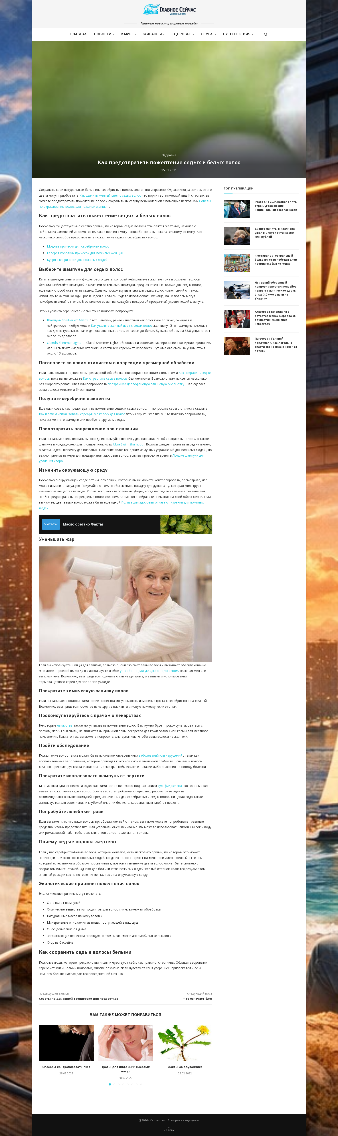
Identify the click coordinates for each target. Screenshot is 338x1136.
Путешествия (237, 34)
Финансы (152, 34)
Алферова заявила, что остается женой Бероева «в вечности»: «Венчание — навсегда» (275, 318)
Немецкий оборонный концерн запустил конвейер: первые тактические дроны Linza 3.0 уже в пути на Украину (276, 291)
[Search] (265, 34)
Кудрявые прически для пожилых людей (77, 260)
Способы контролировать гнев (66, 1067)
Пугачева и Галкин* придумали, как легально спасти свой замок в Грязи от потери (276, 345)
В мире (127, 34)
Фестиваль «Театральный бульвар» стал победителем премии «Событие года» (276, 260)
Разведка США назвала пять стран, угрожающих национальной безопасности (276, 206)
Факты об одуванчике (185, 1067)
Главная (78, 34)
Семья (207, 34)
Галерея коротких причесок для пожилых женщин (85, 253)
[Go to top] (169, 1130)
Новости (102, 34)
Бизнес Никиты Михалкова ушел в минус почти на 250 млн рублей (275, 233)
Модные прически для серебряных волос (78, 246)
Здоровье (181, 34)
